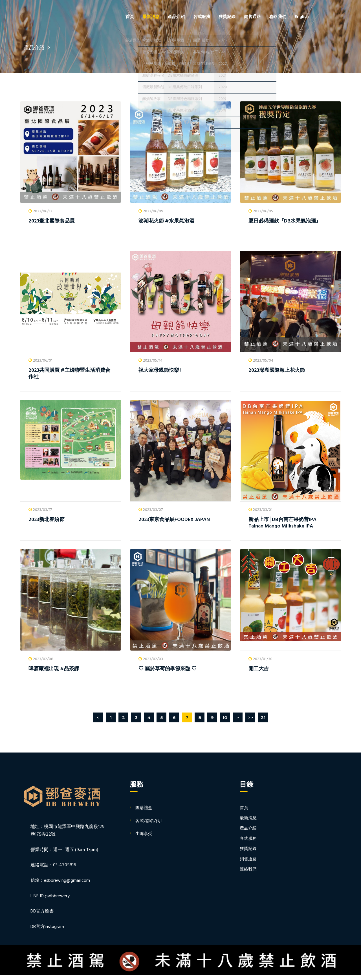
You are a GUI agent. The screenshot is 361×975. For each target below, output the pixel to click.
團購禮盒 (143, 808)
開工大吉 (258, 669)
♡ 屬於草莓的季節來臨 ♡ (167, 669)
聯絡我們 (277, 17)
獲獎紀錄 (227, 17)
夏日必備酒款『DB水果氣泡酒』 (284, 221)
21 (263, 717)
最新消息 (150, 17)
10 (225, 717)
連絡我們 (248, 869)
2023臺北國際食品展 (51, 221)
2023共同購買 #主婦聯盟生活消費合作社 (69, 373)
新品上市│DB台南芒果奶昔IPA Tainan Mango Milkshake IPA (282, 523)
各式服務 (201, 17)
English (302, 17)
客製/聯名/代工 (149, 821)
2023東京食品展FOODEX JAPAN (174, 520)
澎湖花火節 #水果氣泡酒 (166, 221)
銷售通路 (252, 17)
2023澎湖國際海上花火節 (276, 370)
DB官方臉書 (42, 911)
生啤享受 (143, 834)
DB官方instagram (47, 927)
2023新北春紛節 (46, 520)
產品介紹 (176, 17)
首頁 (130, 17)
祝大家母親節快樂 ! (159, 370)
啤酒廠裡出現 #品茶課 (53, 669)
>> (250, 717)
